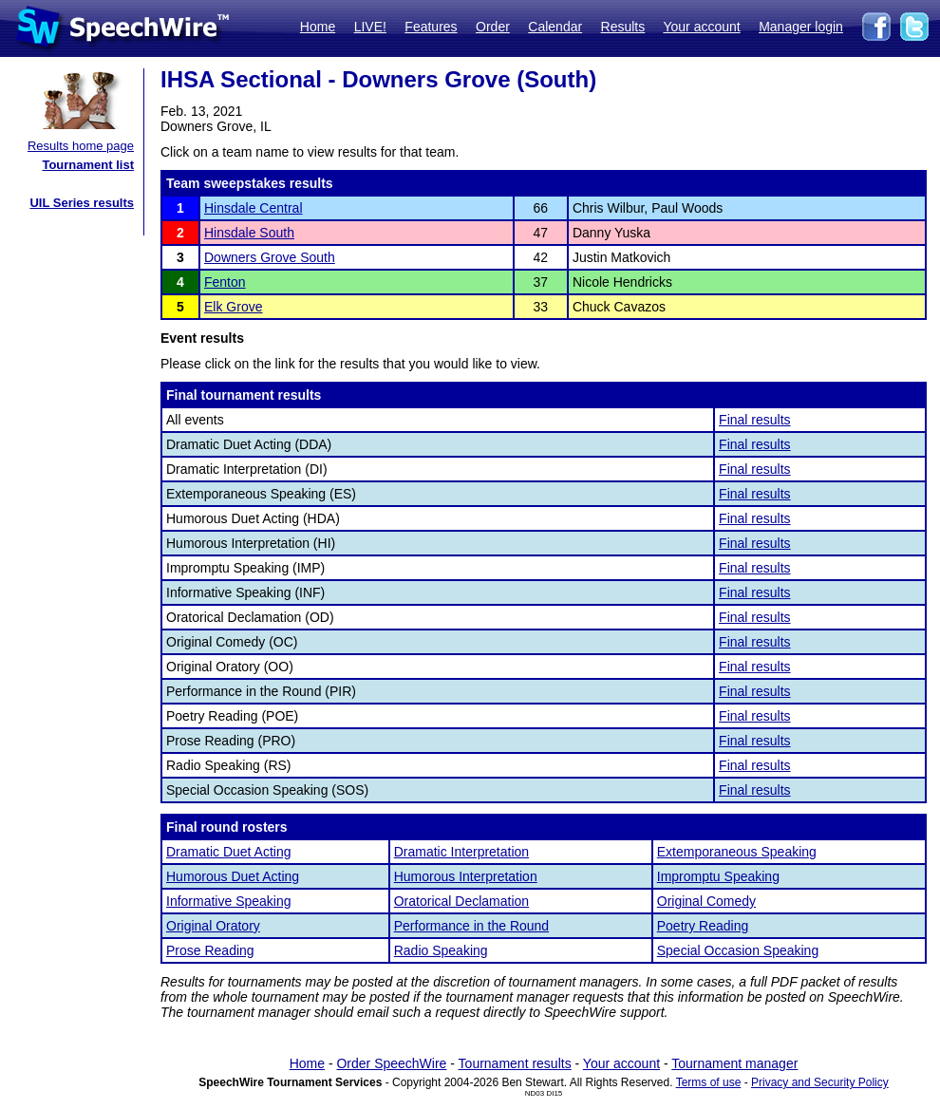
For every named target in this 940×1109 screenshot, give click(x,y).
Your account (701, 26)
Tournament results (515, 1063)
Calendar (555, 26)
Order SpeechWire (391, 1063)
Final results (754, 419)
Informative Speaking (228, 901)
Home (317, 26)
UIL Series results (81, 203)
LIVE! (370, 26)
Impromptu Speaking (718, 876)
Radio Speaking (441, 950)
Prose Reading (210, 950)
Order (493, 26)
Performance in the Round (471, 925)
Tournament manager (734, 1063)
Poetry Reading (703, 925)
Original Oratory (213, 925)
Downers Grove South (269, 257)
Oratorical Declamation (461, 901)
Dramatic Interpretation (461, 851)
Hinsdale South (249, 232)
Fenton (225, 282)
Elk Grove (233, 306)
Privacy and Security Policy (820, 1082)
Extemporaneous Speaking (737, 851)
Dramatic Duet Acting (228, 851)
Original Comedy (706, 901)
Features (430, 26)
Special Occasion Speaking (737, 950)
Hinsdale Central (253, 208)
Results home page (81, 146)
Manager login (801, 26)
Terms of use (709, 1082)
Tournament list (88, 165)
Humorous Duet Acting (232, 876)
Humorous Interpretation (465, 876)
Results (623, 26)
